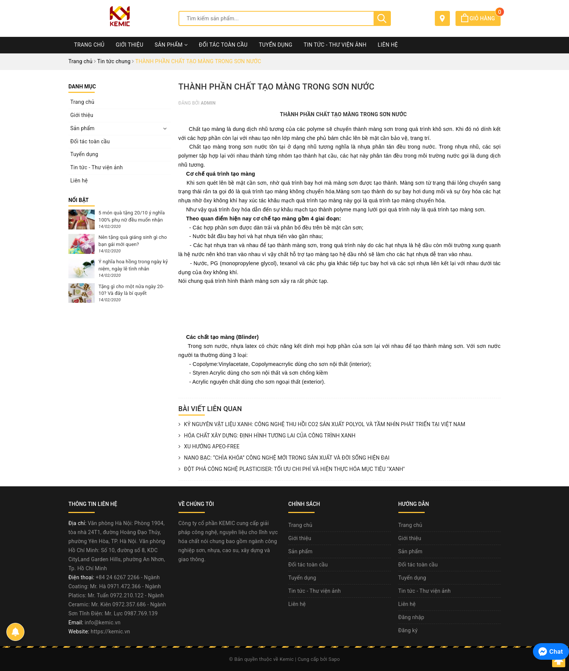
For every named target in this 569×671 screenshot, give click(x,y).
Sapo (334, 659)
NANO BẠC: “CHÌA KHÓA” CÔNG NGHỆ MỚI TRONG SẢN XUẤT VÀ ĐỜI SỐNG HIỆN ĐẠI (284, 458)
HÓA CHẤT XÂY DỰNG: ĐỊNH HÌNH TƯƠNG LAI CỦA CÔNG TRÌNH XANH (267, 436)
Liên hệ (388, 45)
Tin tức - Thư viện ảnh (335, 45)
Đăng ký (408, 630)
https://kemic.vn (110, 631)
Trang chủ (89, 45)
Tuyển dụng (275, 45)
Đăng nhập (411, 617)
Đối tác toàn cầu (223, 45)
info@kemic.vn (102, 622)
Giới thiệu (129, 45)
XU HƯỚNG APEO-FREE (209, 447)
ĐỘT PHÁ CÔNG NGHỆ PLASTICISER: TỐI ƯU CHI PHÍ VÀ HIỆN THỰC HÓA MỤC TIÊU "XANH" (292, 469)
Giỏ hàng (481, 18)
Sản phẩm (171, 45)
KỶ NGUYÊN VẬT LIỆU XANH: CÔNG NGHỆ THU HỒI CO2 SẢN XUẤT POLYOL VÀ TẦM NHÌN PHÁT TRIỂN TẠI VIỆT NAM (322, 424)
